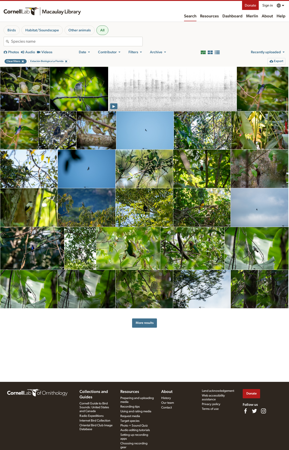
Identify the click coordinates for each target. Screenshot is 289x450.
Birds (11, 30)
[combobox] (76, 41)
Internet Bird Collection (94, 420)
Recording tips (130, 406)
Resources (209, 16)
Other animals (79, 30)
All (102, 30)
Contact (166, 407)
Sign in (267, 5)
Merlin (252, 16)
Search (190, 16)
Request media (130, 416)
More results (145, 323)
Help (281, 16)
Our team (167, 402)
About (267, 16)
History (166, 398)
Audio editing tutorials (135, 430)
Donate (250, 5)
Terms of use (210, 409)
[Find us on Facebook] (245, 411)
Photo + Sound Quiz (134, 425)
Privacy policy (211, 404)
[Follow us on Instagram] (263, 411)
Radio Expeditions (91, 416)
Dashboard (232, 16)
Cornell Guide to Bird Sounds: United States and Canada (94, 407)
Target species (130, 420)
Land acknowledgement (218, 390)
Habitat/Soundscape (42, 30)
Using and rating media (135, 411)
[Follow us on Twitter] (254, 411)
